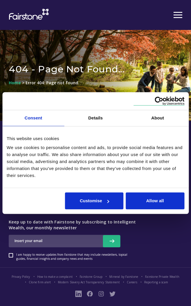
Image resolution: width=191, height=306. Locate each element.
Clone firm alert (40, 282)
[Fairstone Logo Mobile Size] (28, 15)
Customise (94, 200)
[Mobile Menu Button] (178, 15)
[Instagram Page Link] (101, 293)
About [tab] (157, 117)
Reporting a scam (156, 282)
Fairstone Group (91, 277)
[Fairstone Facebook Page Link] (89, 293)
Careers (132, 282)
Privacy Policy (21, 277)
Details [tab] (95, 117)
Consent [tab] (33, 117)
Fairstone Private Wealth (162, 277)
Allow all (155, 200)
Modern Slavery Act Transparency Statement (89, 282)
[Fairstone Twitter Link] (112, 293)
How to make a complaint (55, 277)
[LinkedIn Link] (78, 293)
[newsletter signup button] (111, 241)
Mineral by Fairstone (123, 277)
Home (15, 82)
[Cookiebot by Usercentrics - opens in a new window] (158, 100)
